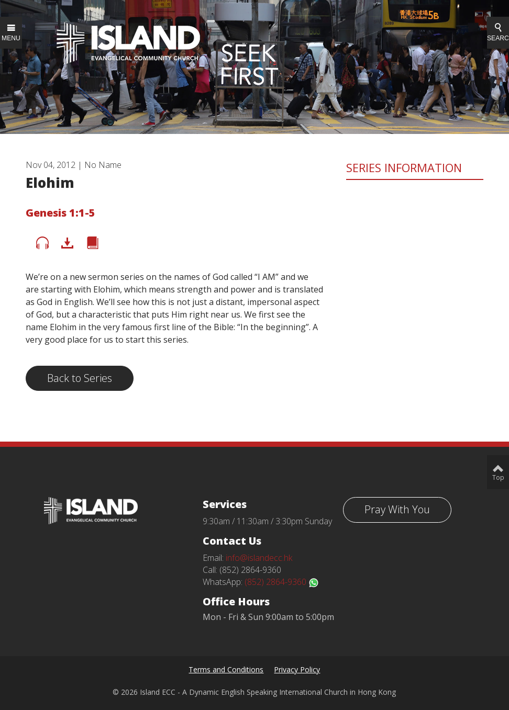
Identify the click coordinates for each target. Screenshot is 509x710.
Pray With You (397, 509)
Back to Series (79, 378)
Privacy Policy (297, 669)
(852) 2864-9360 (282, 582)
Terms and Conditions (226, 669)
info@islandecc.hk (259, 558)
